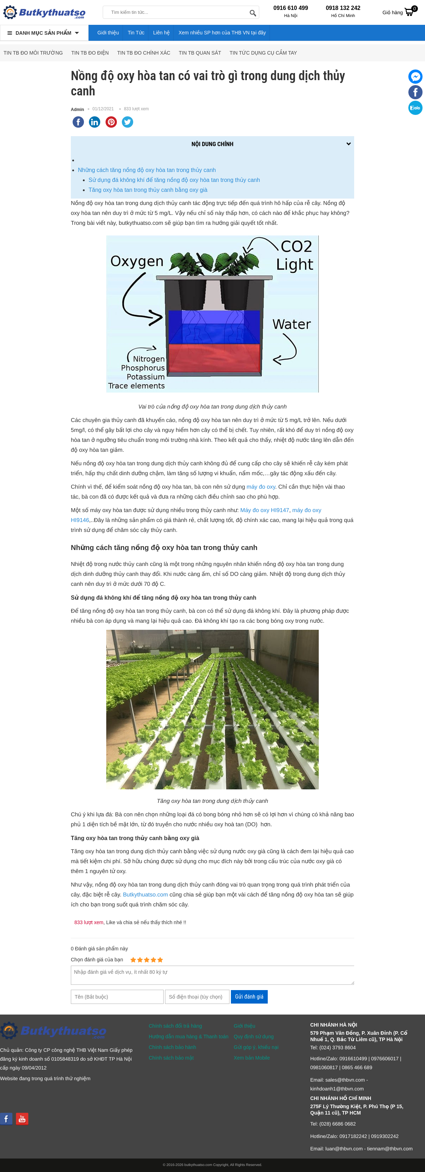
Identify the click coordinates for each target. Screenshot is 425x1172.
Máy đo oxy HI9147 (264, 510)
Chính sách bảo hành (172, 1047)
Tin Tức (136, 32)
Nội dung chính (212, 144)
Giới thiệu (108, 32)
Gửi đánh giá (249, 996)
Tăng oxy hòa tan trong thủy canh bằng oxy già (148, 190)
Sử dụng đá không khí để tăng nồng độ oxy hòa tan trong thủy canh (174, 180)
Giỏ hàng (400, 11)
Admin (77, 109)
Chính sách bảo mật (171, 1058)
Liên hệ (161, 32)
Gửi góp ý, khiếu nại (256, 1047)
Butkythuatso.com (145, 895)
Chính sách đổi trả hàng (175, 1026)
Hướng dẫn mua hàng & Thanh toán (188, 1036)
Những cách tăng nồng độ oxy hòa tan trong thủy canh (147, 170)
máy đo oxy (260, 487)
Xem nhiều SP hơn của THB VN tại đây (222, 32)
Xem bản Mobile (252, 1058)
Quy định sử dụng (254, 1036)
